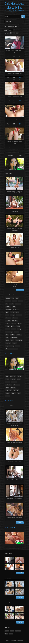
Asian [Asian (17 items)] (17, 298)
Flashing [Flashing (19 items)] (8, 382)
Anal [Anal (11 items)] (7, 376)
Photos (12, 631)
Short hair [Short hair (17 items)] (16, 331)
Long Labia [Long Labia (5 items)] (14, 320)
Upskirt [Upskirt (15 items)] (14, 343)
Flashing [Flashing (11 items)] (12, 315)
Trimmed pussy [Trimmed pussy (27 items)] (18, 340)
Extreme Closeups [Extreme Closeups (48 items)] (14, 312)
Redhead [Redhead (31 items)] (14, 329)
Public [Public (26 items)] (7, 387)
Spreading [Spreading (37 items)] (19, 334)
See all (19, 522)
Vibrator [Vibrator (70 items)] (17, 346)
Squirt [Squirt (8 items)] (7, 337)
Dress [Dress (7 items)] (7, 312)
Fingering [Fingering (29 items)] (13, 379)
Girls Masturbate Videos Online (14, 6)
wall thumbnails (17, 33)
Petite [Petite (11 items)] (12, 326)
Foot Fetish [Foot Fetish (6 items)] (14, 382)
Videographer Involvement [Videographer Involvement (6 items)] (11, 348)
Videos (10, 633)
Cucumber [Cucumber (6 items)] (8, 306)
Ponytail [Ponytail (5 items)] (7, 329)
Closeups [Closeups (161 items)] (18, 303)
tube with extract (14, 33)
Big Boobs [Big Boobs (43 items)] (8, 301)
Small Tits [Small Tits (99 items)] (12, 334)
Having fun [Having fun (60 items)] (8, 317)
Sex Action (18, 631)
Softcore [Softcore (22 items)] (13, 393)
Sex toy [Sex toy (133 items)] (7, 393)
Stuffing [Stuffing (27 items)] (7, 396)
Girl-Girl (6, 631)
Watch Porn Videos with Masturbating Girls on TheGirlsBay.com (14, 11)
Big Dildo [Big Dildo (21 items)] (14, 301)
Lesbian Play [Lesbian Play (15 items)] (8, 384)
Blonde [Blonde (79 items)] (20, 301)
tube (11, 33)
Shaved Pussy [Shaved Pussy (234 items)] (9, 331)
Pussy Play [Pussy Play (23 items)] (16, 390)
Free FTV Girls (10, 400)
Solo (6, 633)
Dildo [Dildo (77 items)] (14, 306)
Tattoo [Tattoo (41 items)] (7, 340)
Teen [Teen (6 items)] (12, 340)
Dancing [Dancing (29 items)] (19, 376)
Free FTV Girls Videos (11, 353)
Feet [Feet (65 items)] (7, 315)
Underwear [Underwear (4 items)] (8, 343)
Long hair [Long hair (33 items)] (8, 320)
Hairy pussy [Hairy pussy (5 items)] (18, 315)
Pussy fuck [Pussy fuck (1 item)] (13, 387)
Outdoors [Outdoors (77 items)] (14, 323)
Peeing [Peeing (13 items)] (7, 326)
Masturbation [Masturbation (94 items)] (16, 384)
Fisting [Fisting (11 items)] (18, 379)
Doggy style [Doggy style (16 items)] (8, 309)
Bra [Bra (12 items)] (7, 303)
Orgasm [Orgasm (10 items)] (7, 323)
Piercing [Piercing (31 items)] (18, 326)
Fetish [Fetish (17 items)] (7, 379)
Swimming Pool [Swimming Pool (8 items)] (14, 337)
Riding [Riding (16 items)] (19, 329)
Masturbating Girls (11, 527)
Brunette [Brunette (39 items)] (11, 303)
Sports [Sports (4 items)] (18, 393)
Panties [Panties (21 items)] (19, 323)
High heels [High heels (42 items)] (15, 317)
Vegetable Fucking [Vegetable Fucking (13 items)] (10, 346)
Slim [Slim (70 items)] (7, 334)
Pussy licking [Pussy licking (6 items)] (8, 390)
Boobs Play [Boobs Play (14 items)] (12, 376)
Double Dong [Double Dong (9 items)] (16, 309)
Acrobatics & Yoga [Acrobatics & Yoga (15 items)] (10, 298)
